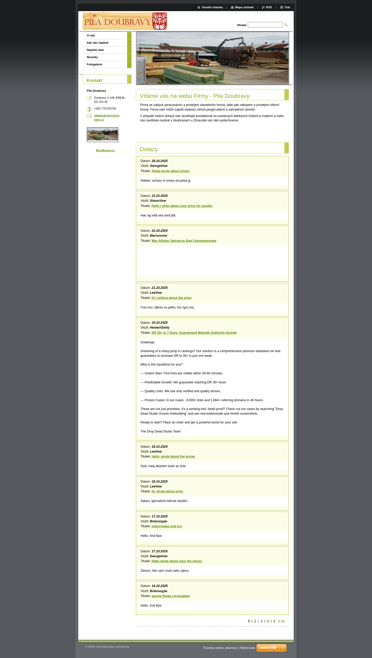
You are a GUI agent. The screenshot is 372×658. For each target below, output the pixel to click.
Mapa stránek (244, 7)
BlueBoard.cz (105, 150)
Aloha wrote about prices (171, 171)
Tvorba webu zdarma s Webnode (229, 648)
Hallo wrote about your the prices (177, 561)
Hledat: (242, 25)
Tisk (287, 7)
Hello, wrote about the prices (173, 456)
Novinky (92, 57)
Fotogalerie (94, 64)
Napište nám (95, 49)
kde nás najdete (98, 42)
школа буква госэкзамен (171, 596)
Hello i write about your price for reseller (182, 206)
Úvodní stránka (212, 7)
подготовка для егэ (167, 526)
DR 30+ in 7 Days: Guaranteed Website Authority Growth (194, 333)
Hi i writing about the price (172, 298)
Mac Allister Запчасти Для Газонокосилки (184, 241)
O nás (91, 35)
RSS (269, 7)
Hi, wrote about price (167, 491)
